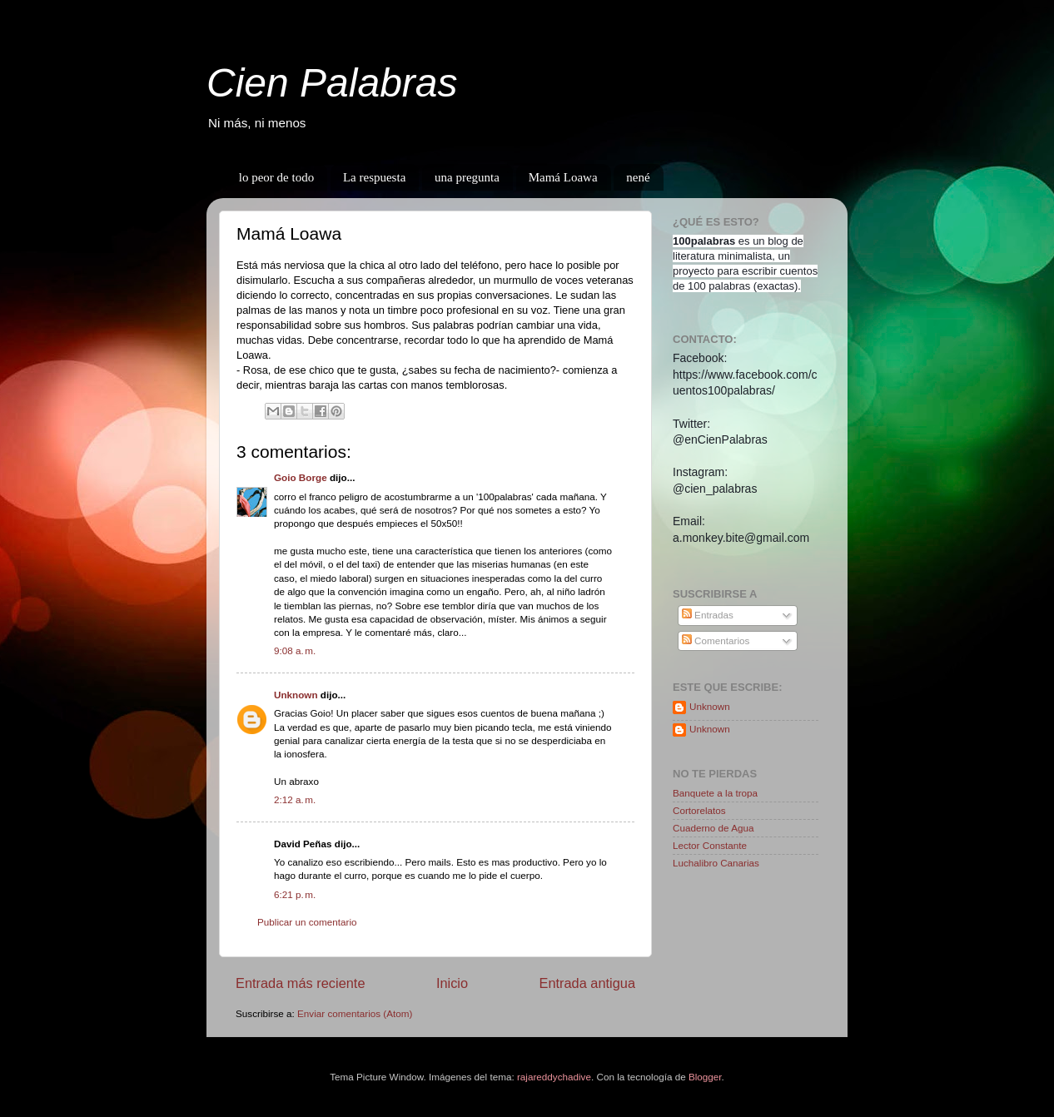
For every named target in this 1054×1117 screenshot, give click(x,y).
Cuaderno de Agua (713, 827)
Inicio (452, 983)
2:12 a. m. (295, 799)
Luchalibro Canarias (716, 862)
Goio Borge (300, 477)
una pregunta (467, 177)
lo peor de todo (276, 177)
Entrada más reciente (300, 983)
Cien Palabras (332, 83)
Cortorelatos (699, 810)
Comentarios (716, 640)
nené (637, 177)
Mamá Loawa (563, 177)
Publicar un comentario (307, 921)
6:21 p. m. (295, 894)
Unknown (296, 694)
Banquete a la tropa (715, 792)
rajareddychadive (554, 1076)
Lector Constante (710, 845)
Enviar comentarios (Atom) (354, 1013)
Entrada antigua (587, 983)
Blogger (705, 1076)
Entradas (707, 614)
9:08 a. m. (295, 650)
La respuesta (374, 177)
